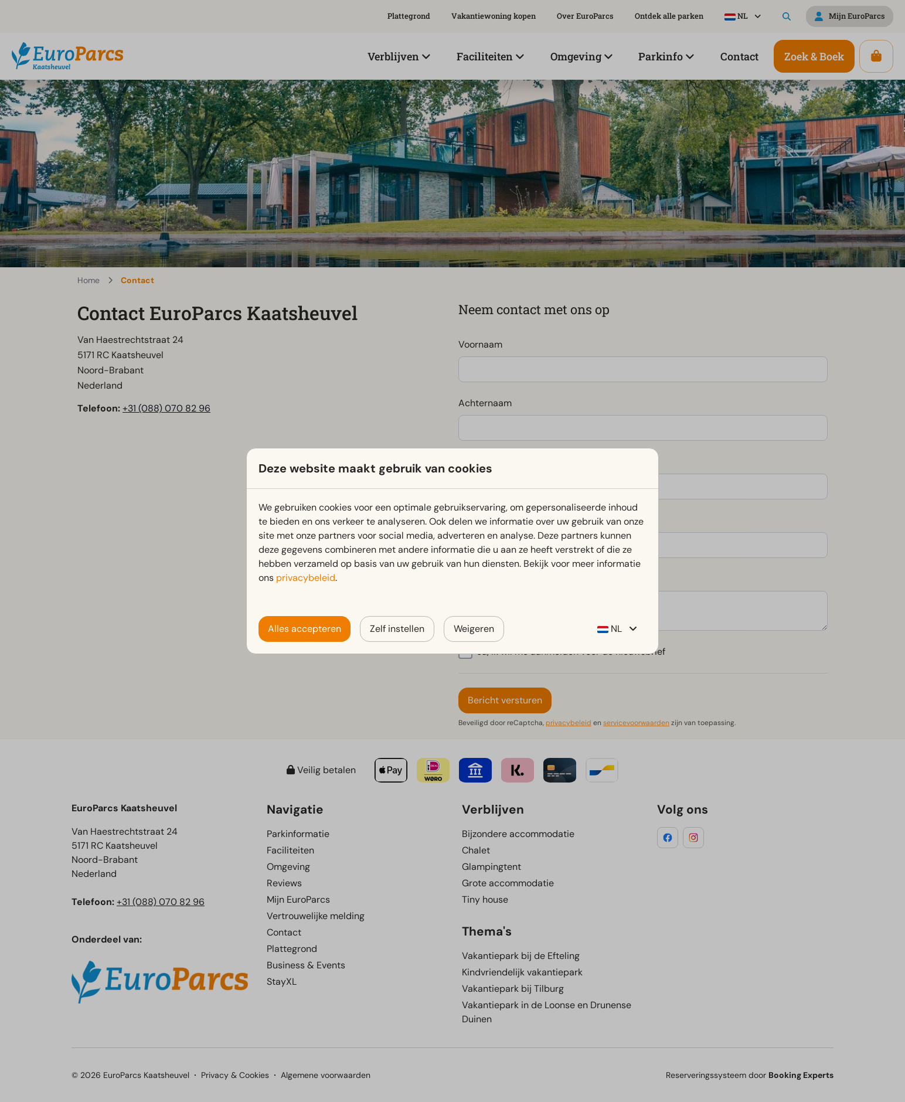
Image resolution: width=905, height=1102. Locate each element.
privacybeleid (305, 578)
